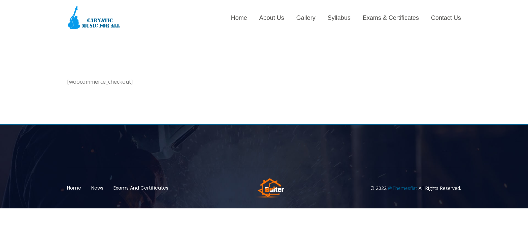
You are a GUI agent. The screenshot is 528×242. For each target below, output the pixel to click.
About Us (271, 17)
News (97, 188)
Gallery (306, 17)
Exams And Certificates (140, 188)
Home (239, 17)
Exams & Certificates (391, 17)
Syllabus (339, 17)
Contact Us (446, 17)
